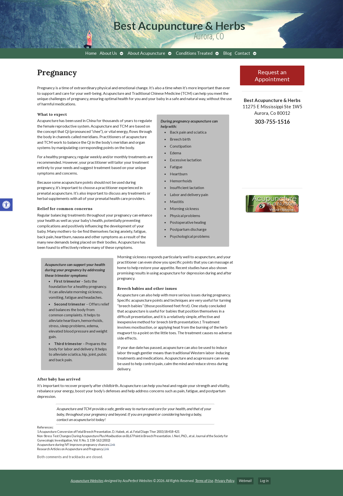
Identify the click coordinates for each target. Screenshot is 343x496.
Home (91, 53)
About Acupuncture (146, 53)
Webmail (245, 481)
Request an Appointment (272, 75)
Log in (264, 481)
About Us (108, 53)
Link (112, 445)
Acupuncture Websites (87, 481)
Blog (227, 53)
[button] (6, 204)
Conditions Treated (194, 53)
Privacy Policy (224, 481)
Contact (242, 53)
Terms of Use (204, 481)
